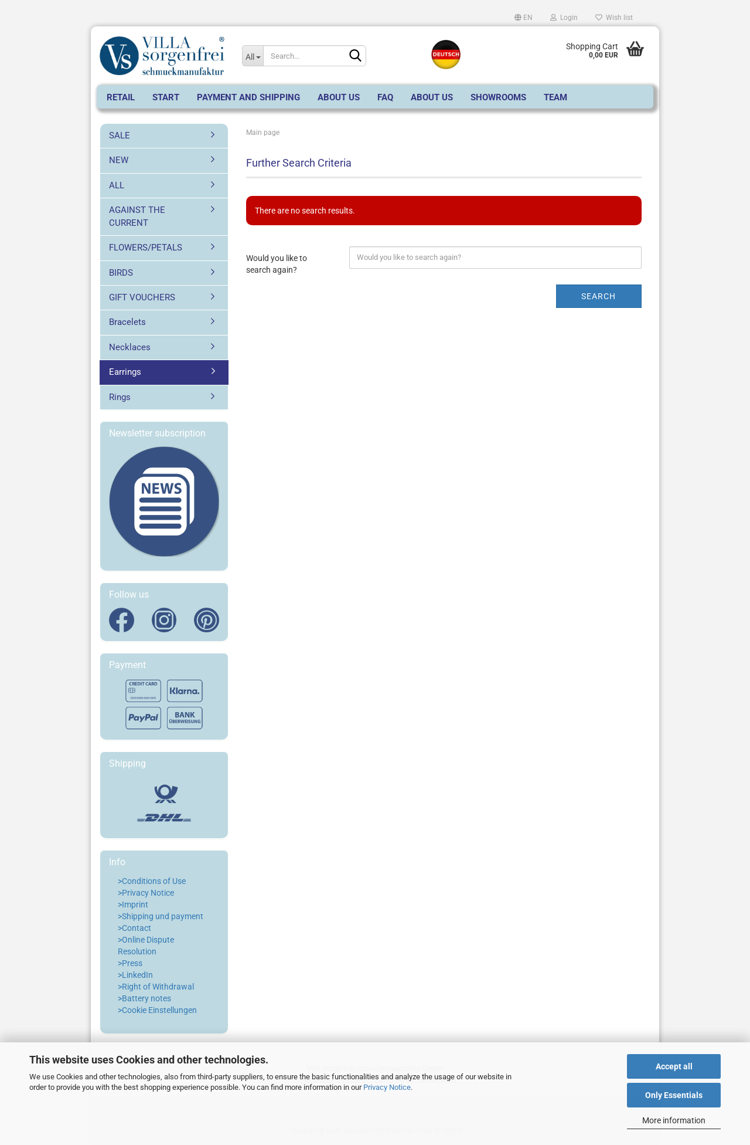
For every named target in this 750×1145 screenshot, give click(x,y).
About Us (432, 97)
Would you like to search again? (276, 264)
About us (339, 97)
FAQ (385, 97)
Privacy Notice (387, 1087)
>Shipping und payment (160, 916)
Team (555, 97)
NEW (118, 160)
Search (598, 296)
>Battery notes (144, 998)
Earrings (125, 372)
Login (564, 17)
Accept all (674, 1066)
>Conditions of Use (152, 881)
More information (673, 1120)
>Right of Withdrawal (156, 986)
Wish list (614, 17)
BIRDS (121, 272)
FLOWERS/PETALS (145, 247)
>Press (130, 963)
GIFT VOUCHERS (142, 297)
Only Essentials (674, 1095)
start (165, 97)
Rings (120, 397)
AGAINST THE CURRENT (137, 216)
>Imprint (133, 904)
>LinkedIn (135, 975)
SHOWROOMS (498, 97)
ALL (116, 185)
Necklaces (130, 347)
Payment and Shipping (248, 97)
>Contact (134, 928)
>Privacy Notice (146, 892)
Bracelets (127, 322)
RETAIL (121, 97)
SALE (119, 135)
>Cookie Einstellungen (157, 1010)
